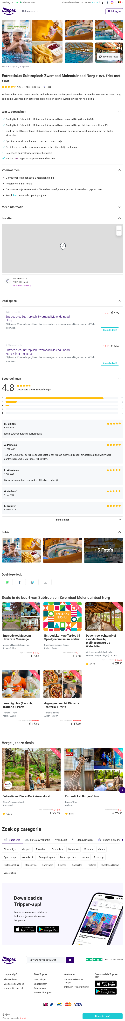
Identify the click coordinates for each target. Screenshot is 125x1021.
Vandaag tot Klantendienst (18, 2)
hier (15, 195)
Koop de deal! (102, 1016)
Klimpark (26, 849)
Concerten (78, 866)
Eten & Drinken (82, 839)
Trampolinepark (48, 858)
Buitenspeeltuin (12, 866)
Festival (93, 866)
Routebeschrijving (22, 285)
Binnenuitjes (10, 849)
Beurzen (63, 866)
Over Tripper (40, 979)
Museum (90, 849)
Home (4, 67)
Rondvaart (48, 866)
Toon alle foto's (108, 56)
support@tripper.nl (13, 988)
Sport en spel (28, 67)
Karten (86, 858)
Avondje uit (61, 839)
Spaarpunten (40, 984)
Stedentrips (31, 866)
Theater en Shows (13, 875)
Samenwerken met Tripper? (73, 981)
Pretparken (58, 849)
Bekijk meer (62, 519)
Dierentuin (75, 849)
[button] (62, 111)
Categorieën (28, 11)
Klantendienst (11, 979)
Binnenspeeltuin (69, 858)
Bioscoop (100, 858)
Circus (103, 849)
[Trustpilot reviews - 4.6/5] (104, 960)
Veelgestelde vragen (14, 984)
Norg (49, 87)
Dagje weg (14, 67)
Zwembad (42, 849)
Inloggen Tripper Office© (76, 987)
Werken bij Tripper (43, 992)
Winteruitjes (34, 875)
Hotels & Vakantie (37, 839)
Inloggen (114, 11)
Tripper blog (40, 988)
